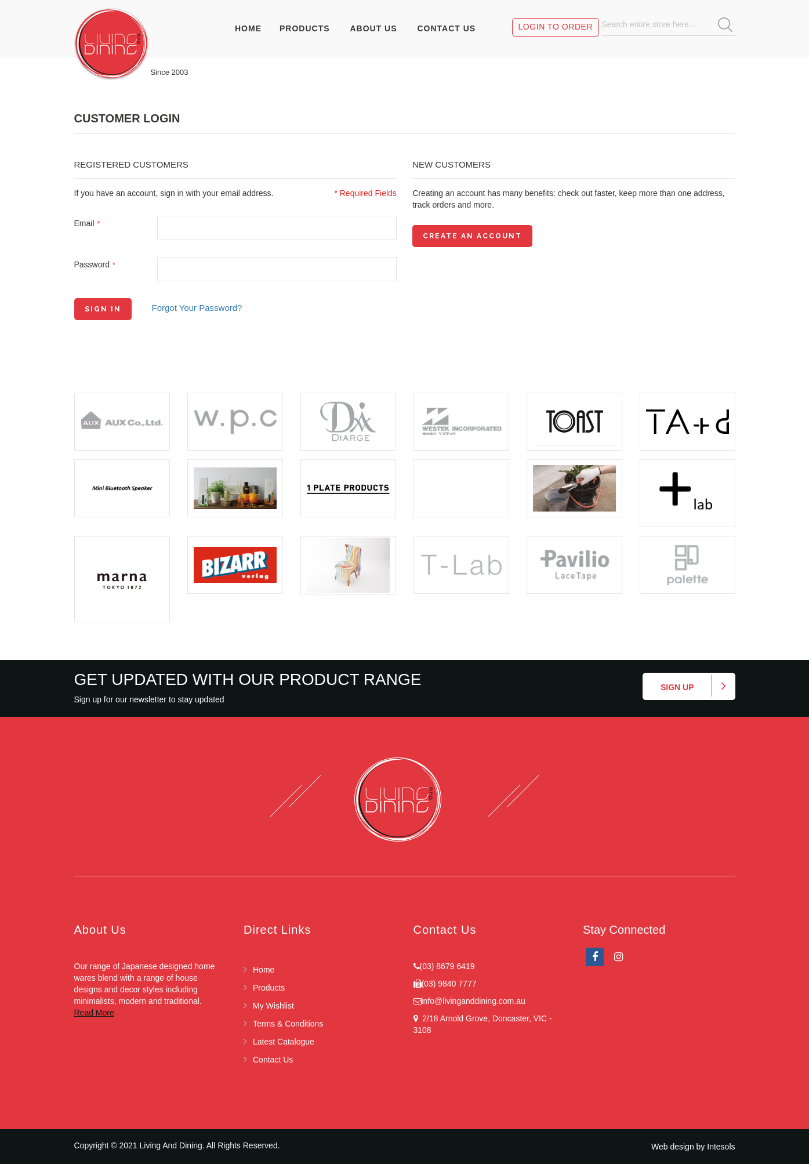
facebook (595, 957)
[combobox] (668, 24)
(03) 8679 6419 (447, 966)
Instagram (618, 957)
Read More (94, 1012)
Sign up (677, 687)
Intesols (721, 1146)
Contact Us (273, 1059)
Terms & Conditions (288, 1023)
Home (263, 969)
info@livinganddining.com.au (473, 1001)
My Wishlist (273, 1005)
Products (269, 987)
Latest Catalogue (283, 1041)
